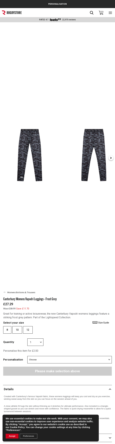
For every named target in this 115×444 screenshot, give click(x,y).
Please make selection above (57, 371)
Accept (12, 436)
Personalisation (13, 359)
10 (17, 329)
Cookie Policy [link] (17, 427)
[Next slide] (111, 158)
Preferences (28, 436)
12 (27, 329)
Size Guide (100, 322)
